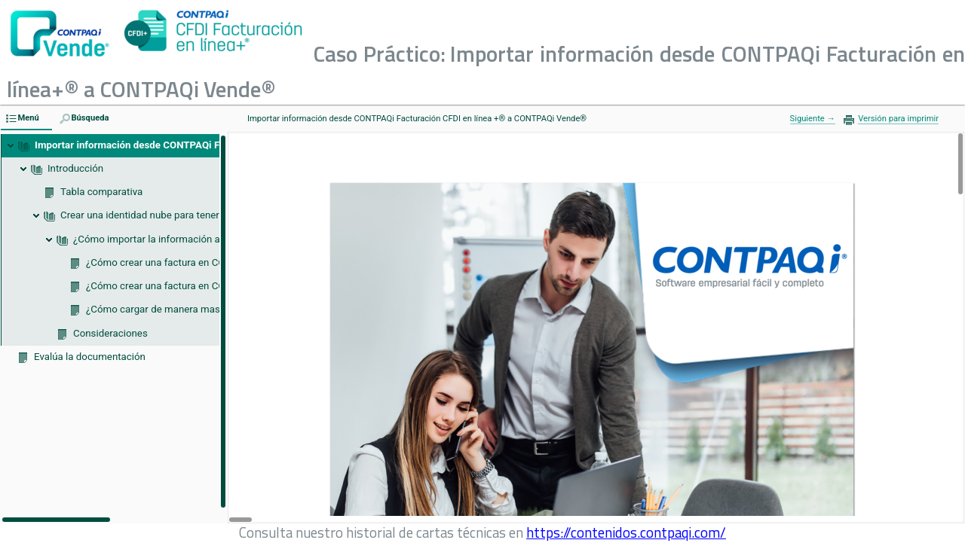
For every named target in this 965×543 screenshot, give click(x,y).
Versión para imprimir (898, 119)
